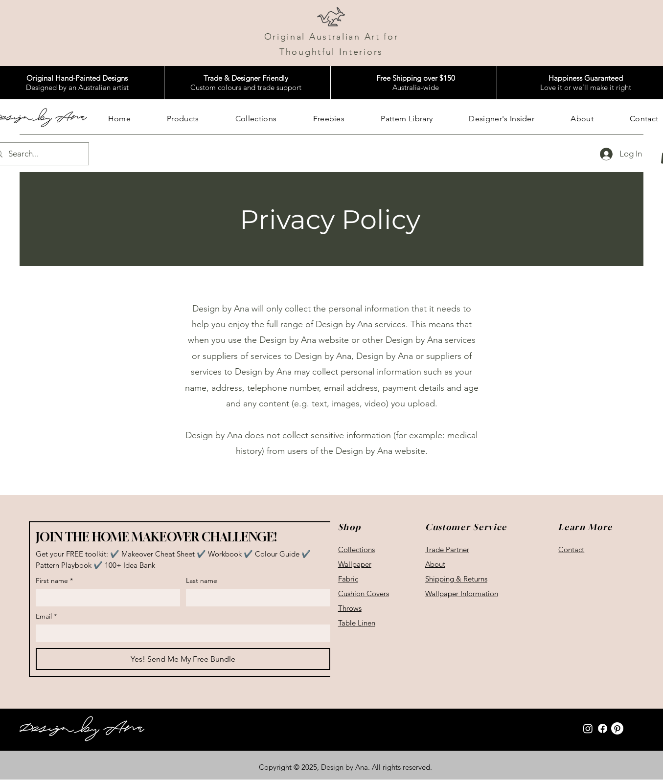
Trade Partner (447, 549)
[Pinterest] (617, 728)
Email (46, 616)
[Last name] (255, 597)
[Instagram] (588, 728)
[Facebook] (602, 728)
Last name (201, 581)
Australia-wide (415, 82)
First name (54, 581)
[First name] (105, 597)
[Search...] (38, 154)
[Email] (180, 633)
